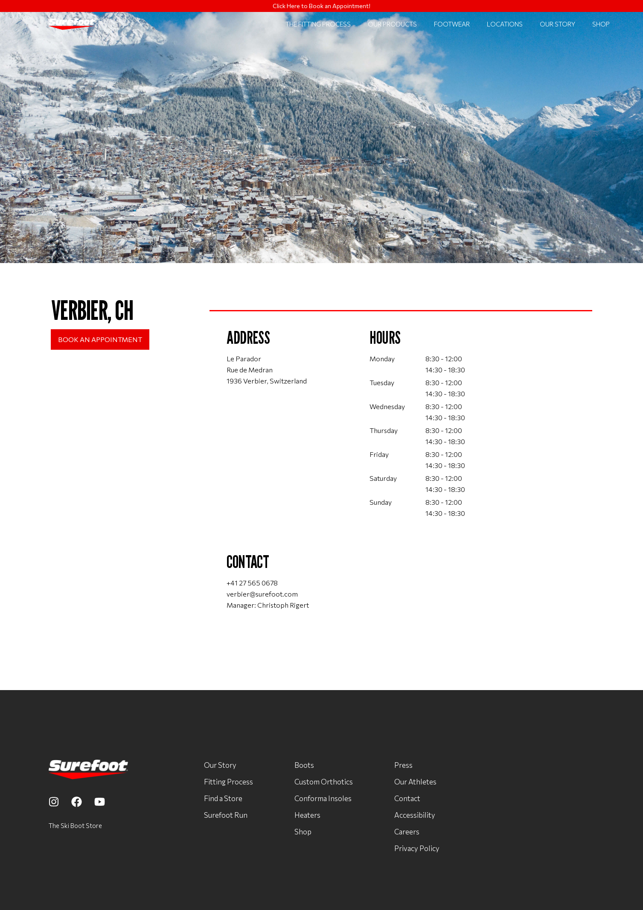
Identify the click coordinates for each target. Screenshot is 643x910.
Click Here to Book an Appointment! (321, 6)
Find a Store (223, 798)
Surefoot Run (225, 815)
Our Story (557, 24)
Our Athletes (415, 781)
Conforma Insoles (323, 798)
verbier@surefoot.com (262, 594)
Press (403, 765)
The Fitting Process (318, 24)
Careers (406, 831)
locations (505, 24)
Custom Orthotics (323, 781)
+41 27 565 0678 (252, 583)
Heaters (307, 815)
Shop (601, 24)
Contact (407, 798)
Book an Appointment (100, 339)
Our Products (392, 24)
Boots (304, 765)
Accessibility (414, 815)
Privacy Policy (416, 848)
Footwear (452, 24)
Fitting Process (228, 781)
